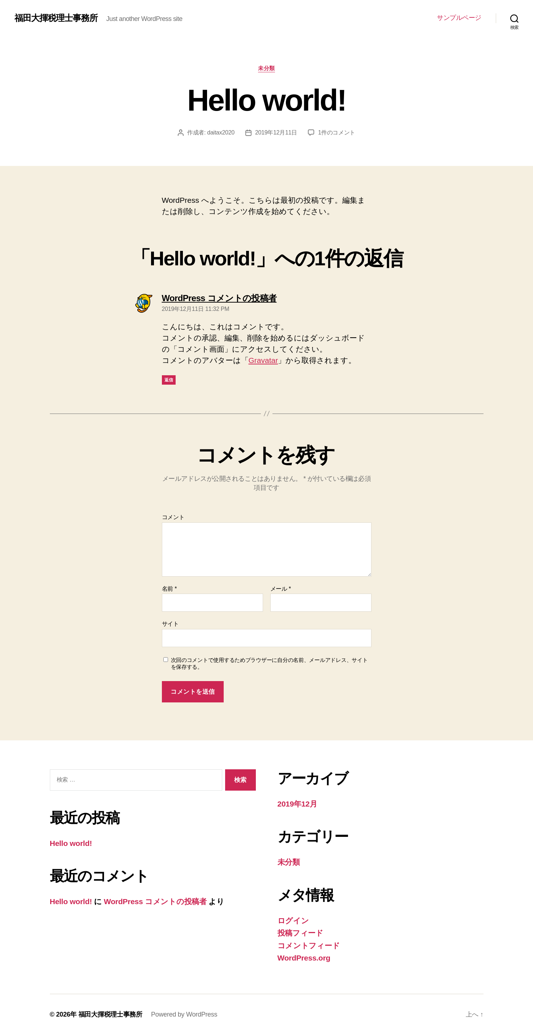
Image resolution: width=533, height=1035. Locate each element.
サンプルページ (459, 17)
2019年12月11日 (276, 132)
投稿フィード (300, 933)
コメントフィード (309, 945)
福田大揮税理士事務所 (56, 18)
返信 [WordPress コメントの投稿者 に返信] (168, 379)
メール (280, 589)
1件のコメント (336, 132)
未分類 (266, 68)
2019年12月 (297, 804)
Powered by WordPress (184, 1014)
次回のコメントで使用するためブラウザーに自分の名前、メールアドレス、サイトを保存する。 (269, 663)
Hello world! (71, 843)
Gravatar (263, 360)
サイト (170, 624)
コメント (173, 517)
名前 (169, 589)
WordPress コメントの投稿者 (155, 901)
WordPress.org (304, 958)
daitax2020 (221, 132)
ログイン (293, 920)
